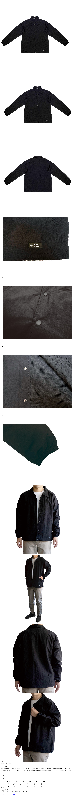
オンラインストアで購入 (9, 794)
